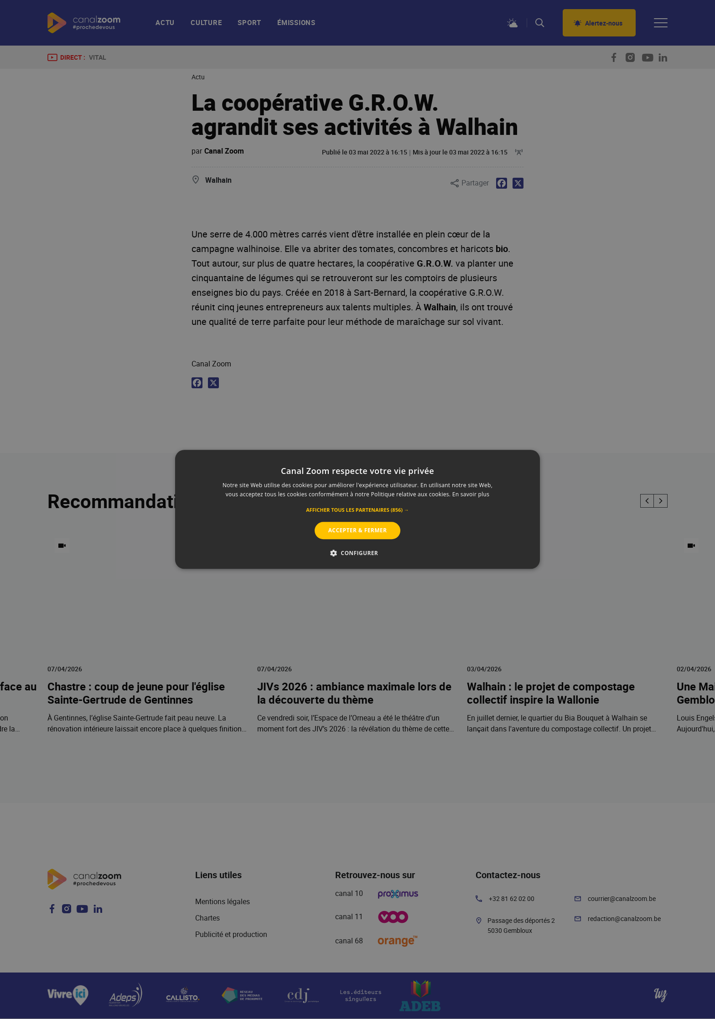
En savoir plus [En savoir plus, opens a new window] (470, 495)
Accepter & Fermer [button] (357, 530)
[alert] (357, 509)
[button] (357, 510)
